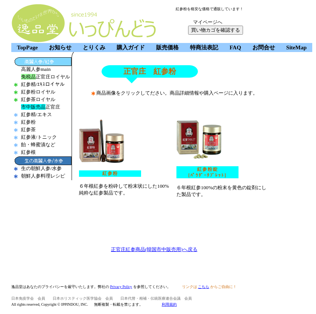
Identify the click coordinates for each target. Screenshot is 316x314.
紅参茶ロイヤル (38, 99)
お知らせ (60, 47)
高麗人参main (36, 69)
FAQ (235, 47)
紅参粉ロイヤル (38, 92)
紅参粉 (28, 122)
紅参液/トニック (39, 137)
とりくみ (94, 47)
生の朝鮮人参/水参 (41, 168)
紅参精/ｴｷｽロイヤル (43, 84)
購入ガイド (130, 47)
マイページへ (207, 22)
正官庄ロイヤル (45, 77)
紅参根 (28, 152)
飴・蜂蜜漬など (38, 144)
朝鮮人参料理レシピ (43, 176)
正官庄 (40, 107)
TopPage (27, 47)
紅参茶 (28, 129)
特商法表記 (204, 47)
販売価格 (167, 47)
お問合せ (264, 47)
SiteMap (296, 47)
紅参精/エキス (36, 114)
